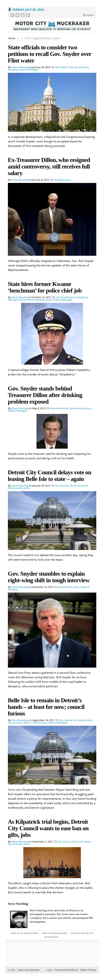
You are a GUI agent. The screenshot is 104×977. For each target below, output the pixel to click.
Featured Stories (59, 408)
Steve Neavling (18, 904)
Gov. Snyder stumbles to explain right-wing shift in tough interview (49, 577)
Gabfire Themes (88, 970)
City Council (61, 485)
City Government (64, 297)
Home (11, 38)
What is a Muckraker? (55, 933)
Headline (13, 69)
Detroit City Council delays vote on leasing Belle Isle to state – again (49, 475)
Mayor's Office (31, 722)
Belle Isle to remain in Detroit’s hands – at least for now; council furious (46, 707)
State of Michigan (28, 69)
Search (88, 15)
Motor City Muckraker (27, 970)
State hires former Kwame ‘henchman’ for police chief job (45, 287)
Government (81, 67)
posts (67, 179)
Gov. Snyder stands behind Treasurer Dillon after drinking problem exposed (45, 395)
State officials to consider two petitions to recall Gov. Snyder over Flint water (49, 54)
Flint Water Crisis (64, 67)
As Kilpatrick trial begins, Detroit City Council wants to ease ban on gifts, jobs (48, 828)
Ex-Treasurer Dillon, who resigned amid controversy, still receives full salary (49, 166)
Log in (49, 970)
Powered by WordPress (66, 970)
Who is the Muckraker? (25, 933)
